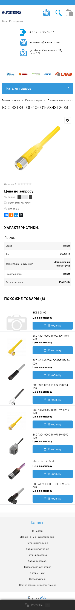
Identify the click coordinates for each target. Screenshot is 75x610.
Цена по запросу (18, 191)
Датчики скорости (37, 561)
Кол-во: (11, 197)
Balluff (66, 273)
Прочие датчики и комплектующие (37, 585)
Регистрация (16, 21)
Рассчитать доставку (17, 203)
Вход (4, 21)
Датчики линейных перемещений (37, 537)
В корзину (52, 325)
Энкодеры (37, 531)
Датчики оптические (37, 543)
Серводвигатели (37, 579)
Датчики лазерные (37, 555)
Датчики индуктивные (37, 549)
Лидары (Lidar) (37, 573)
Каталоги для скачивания (37, 567)
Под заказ (11, 209)
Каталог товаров (37, 88)
